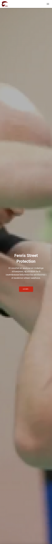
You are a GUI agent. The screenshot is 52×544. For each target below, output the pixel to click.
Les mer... (26, 289)
